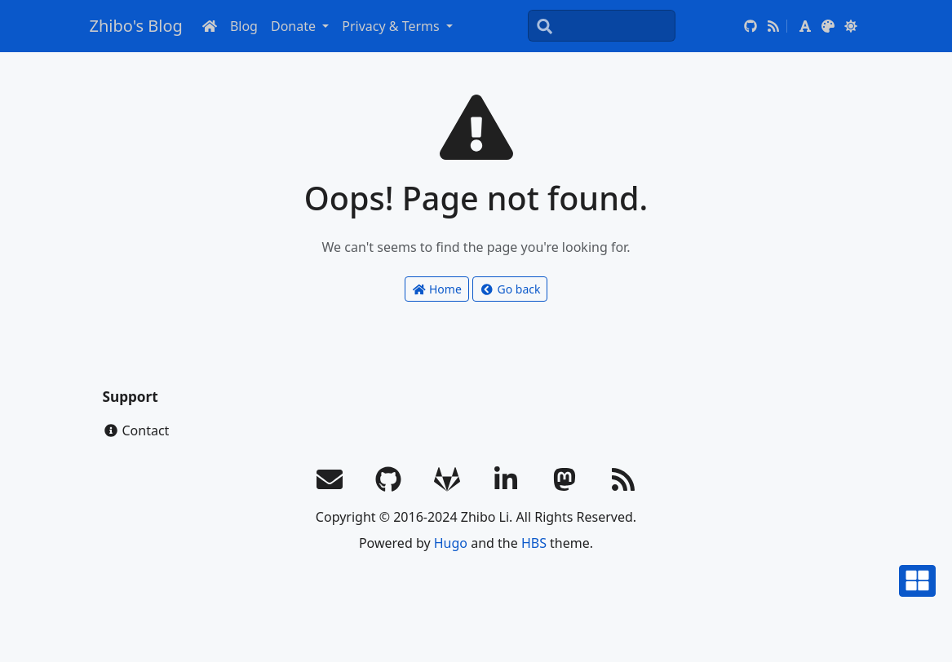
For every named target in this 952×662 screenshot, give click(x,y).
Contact (136, 430)
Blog (244, 26)
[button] (805, 26)
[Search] (601, 26)
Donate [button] (295, 26)
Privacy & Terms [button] (392, 26)
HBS (534, 543)
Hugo (450, 543)
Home (437, 289)
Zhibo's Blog (136, 26)
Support (130, 396)
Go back (510, 289)
